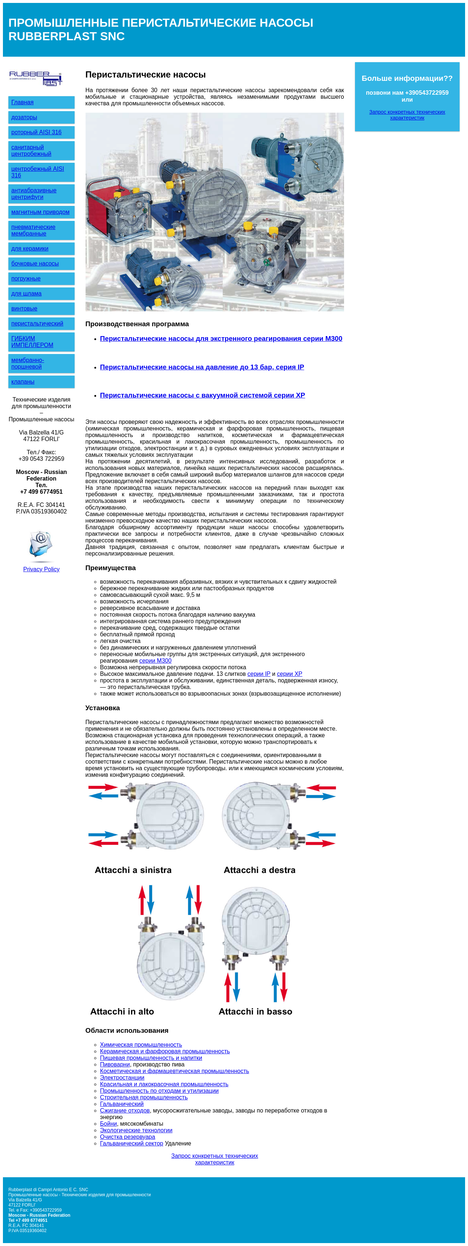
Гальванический (122, 1104)
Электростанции (122, 1077)
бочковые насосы (35, 263)
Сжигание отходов (125, 1110)
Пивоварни (115, 1064)
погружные (26, 278)
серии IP (259, 674)
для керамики (30, 248)
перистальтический (37, 323)
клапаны (22, 382)
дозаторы (24, 117)
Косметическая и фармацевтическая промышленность (174, 1071)
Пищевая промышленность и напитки (151, 1058)
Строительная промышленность (144, 1097)
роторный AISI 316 (36, 132)
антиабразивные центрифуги (34, 193)
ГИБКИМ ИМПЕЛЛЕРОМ (32, 341)
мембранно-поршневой (27, 363)
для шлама (26, 293)
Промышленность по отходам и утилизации (159, 1091)
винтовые (24, 308)
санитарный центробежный (31, 150)
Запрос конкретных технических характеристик (214, 1159)
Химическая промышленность (141, 1045)
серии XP (289, 674)
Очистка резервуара (127, 1137)
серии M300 (155, 661)
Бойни (108, 1124)
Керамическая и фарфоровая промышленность (165, 1051)
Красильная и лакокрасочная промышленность (164, 1084)
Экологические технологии (136, 1130)
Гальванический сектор (131, 1143)
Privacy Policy (41, 569)
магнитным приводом (40, 212)
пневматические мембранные (33, 230)
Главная (22, 102)
